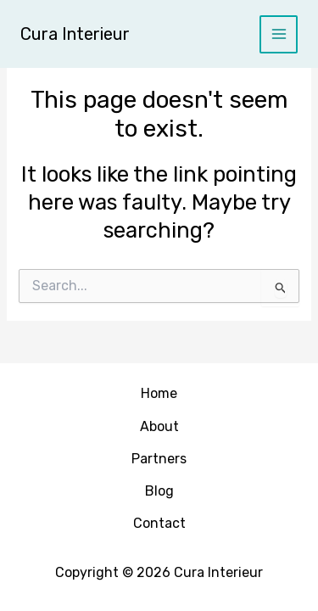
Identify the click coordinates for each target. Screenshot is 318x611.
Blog (159, 491)
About (159, 426)
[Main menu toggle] (278, 34)
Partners (159, 459)
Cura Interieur (75, 34)
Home (159, 393)
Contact (159, 523)
